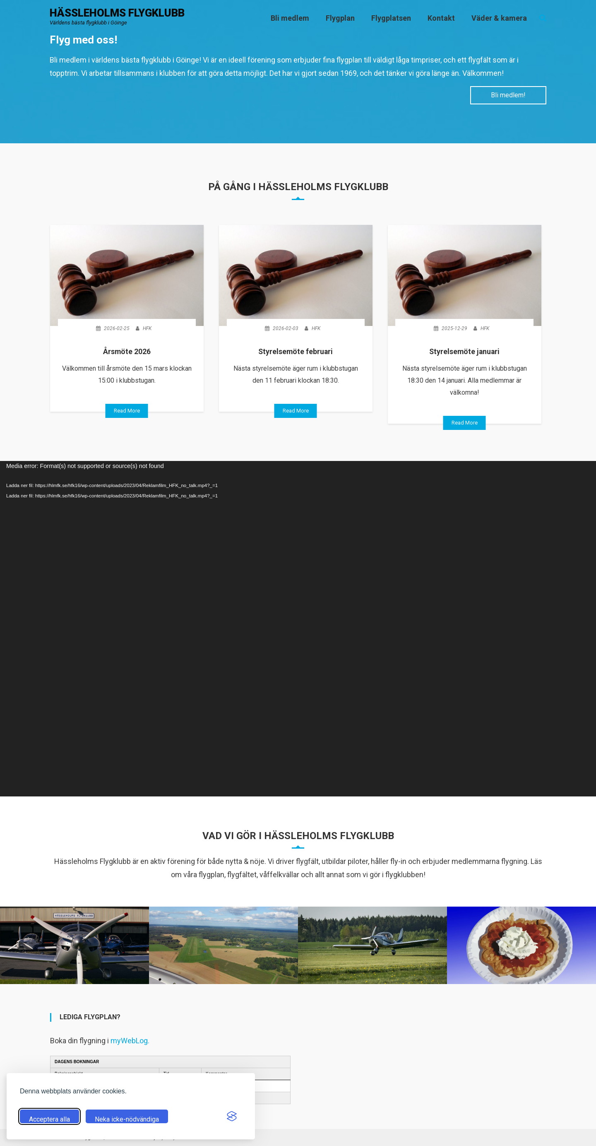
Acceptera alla (49, 1119)
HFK (147, 328)
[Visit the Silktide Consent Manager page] (232, 1116)
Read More (127, 411)
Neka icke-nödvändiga (127, 1119)
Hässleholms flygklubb (117, 13)
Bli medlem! (507, 95)
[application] (298, 628)
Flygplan (340, 18)
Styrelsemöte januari (464, 351)
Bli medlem (290, 18)
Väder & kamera (499, 18)
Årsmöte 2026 (127, 351)
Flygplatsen (391, 18)
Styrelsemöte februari (296, 351)
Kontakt (441, 18)
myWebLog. (130, 1040)
